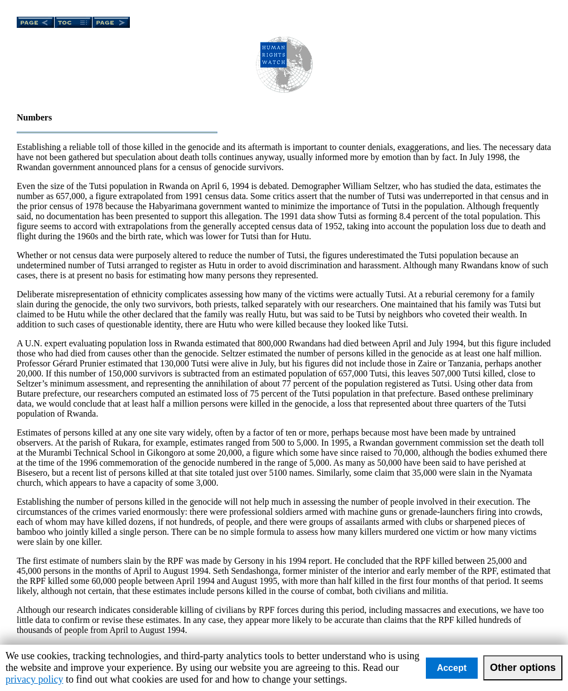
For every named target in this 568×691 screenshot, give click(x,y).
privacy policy (34, 679)
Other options (523, 667)
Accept (452, 668)
